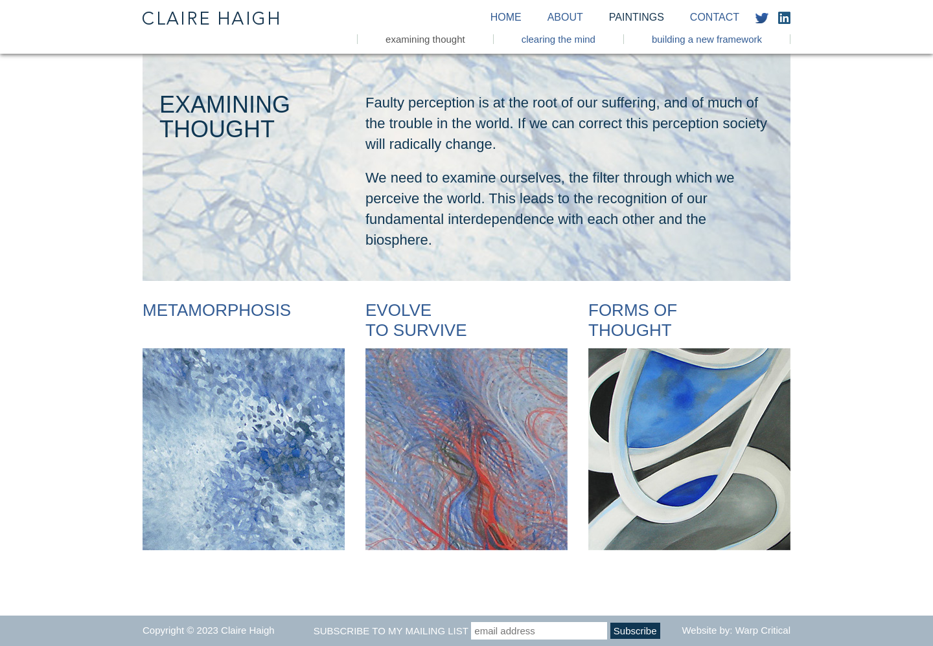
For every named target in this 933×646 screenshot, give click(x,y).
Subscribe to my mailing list (391, 630)
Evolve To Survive (416, 320)
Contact (714, 17)
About (565, 17)
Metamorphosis (217, 310)
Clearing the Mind (558, 39)
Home (506, 17)
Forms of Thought (632, 320)
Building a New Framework (707, 39)
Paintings (636, 17)
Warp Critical (762, 630)
